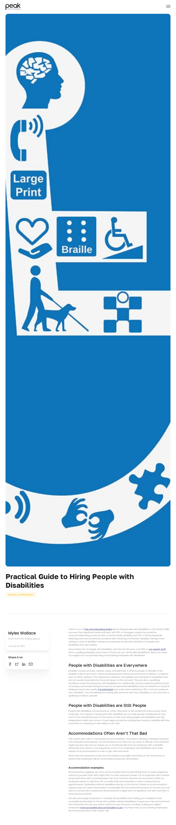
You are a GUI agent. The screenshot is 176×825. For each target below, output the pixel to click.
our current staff (157, 649)
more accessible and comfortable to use (101, 807)
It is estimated (105, 689)
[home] (13, 6)
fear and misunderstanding (98, 629)
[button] (168, 6)
